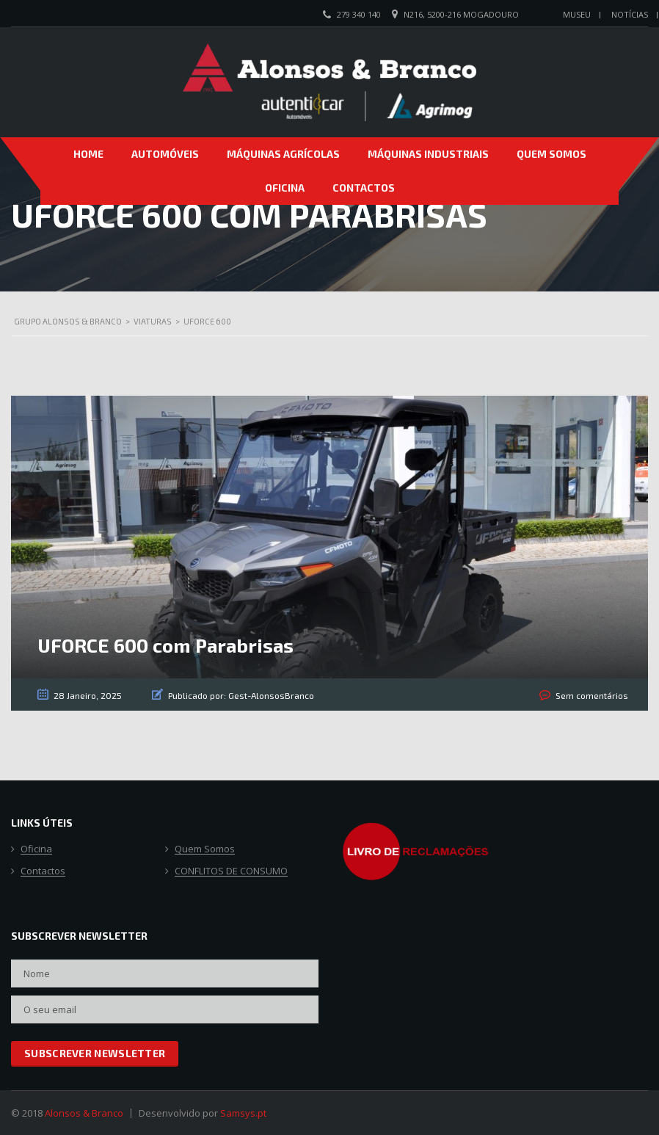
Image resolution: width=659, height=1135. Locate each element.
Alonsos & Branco (84, 1113)
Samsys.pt (243, 1113)
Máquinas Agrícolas (283, 154)
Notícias (629, 14)
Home (88, 154)
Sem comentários (592, 695)
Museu (577, 14)
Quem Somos (551, 154)
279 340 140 (359, 14)
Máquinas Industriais (428, 154)
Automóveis (165, 154)
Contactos (363, 187)
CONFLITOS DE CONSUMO (231, 871)
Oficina (285, 187)
